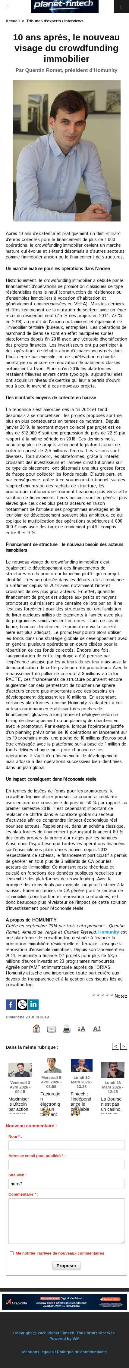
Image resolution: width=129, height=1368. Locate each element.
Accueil (13, 21)
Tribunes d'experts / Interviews (54, 21)
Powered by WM (64, 1338)
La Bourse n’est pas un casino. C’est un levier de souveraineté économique (112, 1103)
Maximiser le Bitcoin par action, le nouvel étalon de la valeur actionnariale (20, 1103)
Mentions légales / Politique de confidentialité (64, 1352)
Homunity (108, 931)
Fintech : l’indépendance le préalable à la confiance (81, 1098)
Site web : (17, 1175)
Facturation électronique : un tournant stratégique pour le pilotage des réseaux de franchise (50, 1098)
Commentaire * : (23, 1194)
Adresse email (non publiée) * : (37, 1155)
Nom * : (15, 1136)
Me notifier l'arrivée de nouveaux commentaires (60, 1253)
